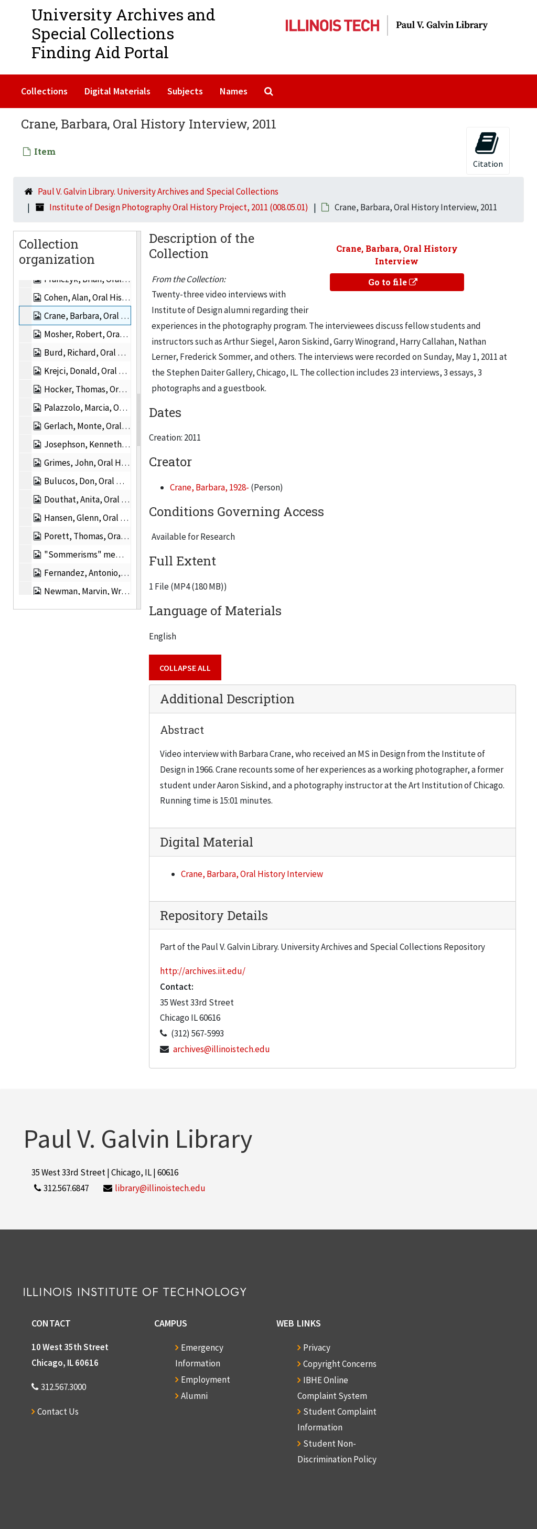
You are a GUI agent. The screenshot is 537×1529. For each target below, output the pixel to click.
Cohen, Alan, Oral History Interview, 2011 (120, 297)
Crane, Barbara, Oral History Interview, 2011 (125, 316)
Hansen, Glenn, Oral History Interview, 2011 (125, 517)
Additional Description (227, 698)
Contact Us (58, 1411)
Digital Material (206, 841)
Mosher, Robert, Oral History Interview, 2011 (127, 334)
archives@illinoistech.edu (221, 1049)
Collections (44, 91)
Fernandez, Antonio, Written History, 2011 (122, 573)
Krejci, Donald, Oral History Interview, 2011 (124, 371)
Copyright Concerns (340, 1364)
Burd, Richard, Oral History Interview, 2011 (123, 352)
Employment (205, 1379)
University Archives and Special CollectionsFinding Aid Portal (123, 33)
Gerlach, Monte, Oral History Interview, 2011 (126, 426)
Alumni (194, 1396)
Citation (488, 150)
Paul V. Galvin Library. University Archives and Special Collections (158, 191)
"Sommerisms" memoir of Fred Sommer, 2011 (130, 554)
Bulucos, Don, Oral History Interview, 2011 (123, 481)
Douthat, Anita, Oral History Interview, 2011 (125, 499)
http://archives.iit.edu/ (202, 971)
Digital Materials (117, 91)
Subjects (185, 91)
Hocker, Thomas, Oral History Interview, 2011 (128, 389)
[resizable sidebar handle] (138, 420)
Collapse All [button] (185, 667)
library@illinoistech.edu (160, 1188)
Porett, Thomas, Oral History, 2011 (108, 536)
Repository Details (214, 915)
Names (234, 91)
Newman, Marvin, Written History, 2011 (117, 591)
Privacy (316, 1347)
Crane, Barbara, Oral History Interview (252, 874)
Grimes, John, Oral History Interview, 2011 (122, 462)
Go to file (392, 281)
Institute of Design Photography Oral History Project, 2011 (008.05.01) (178, 207)
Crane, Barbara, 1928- (209, 487)
